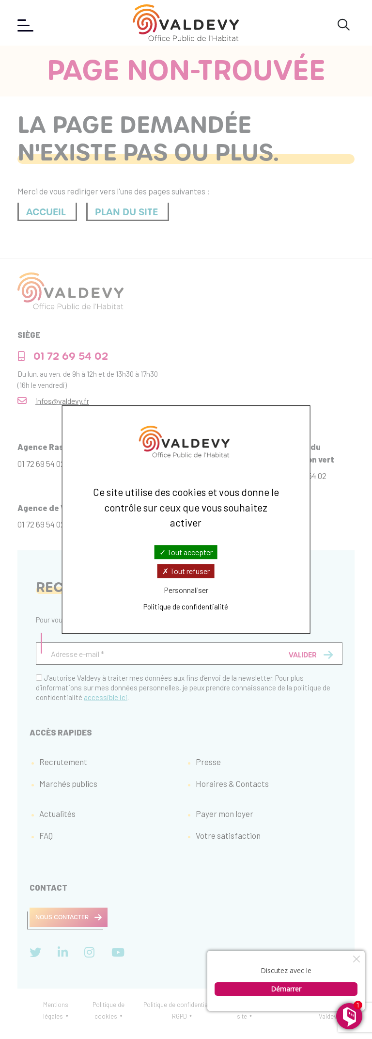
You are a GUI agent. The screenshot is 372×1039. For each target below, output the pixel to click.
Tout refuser (186, 570)
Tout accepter (186, 552)
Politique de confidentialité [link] (185, 606)
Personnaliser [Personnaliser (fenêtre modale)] (186, 589)
